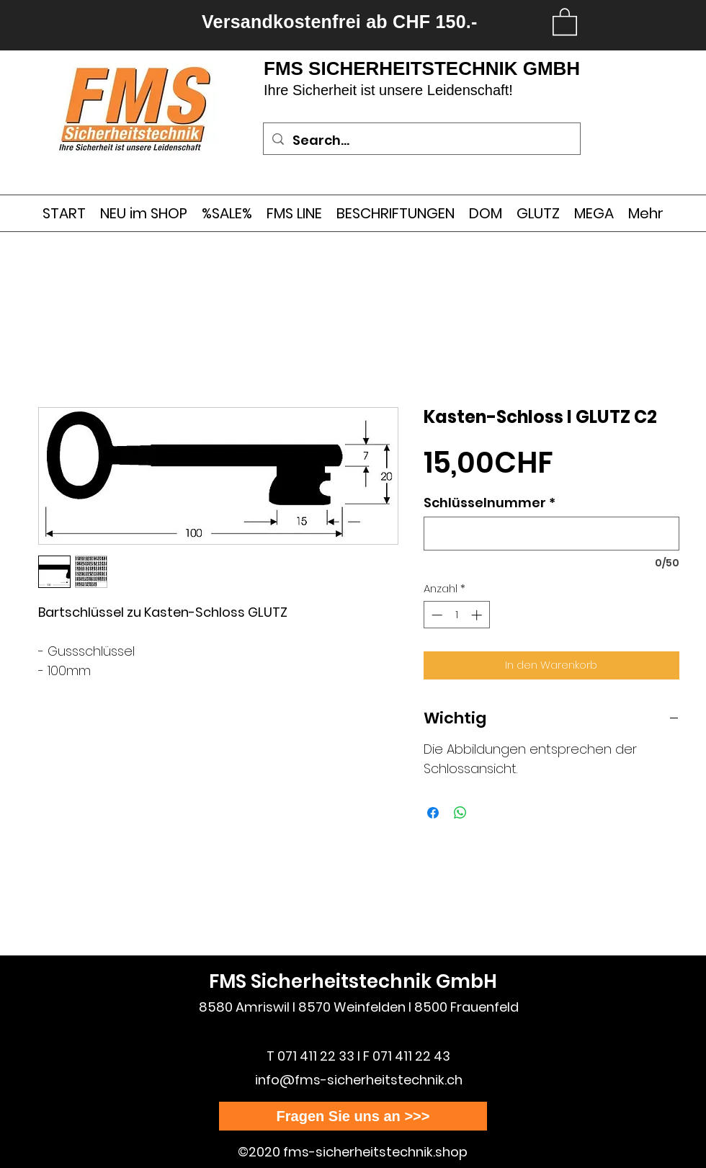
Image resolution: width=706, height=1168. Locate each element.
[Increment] (478, 615)
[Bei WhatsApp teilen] (460, 812)
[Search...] (421, 140)
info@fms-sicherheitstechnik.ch (359, 1080)
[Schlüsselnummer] (551, 533)
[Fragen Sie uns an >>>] (353, 1116)
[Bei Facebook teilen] (433, 812)
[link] (565, 20)
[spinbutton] (456, 615)
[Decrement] (435, 615)
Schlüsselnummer (489, 503)
